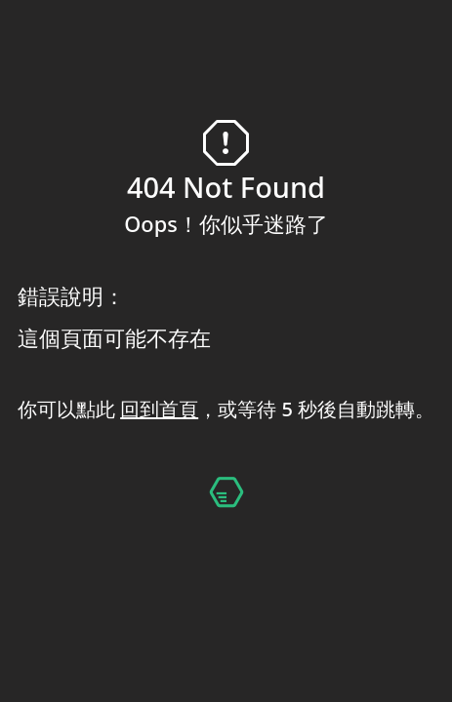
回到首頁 (159, 409)
